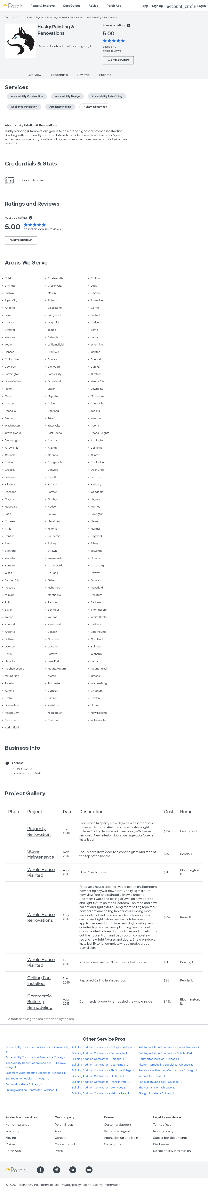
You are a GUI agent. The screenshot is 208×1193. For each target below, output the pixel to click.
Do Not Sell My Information (172, 1151)
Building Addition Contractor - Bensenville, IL (100, 1053)
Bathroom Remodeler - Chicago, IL (27, 1078)
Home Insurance (17, 1125)
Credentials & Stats (31, 163)
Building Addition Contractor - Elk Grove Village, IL (103, 1070)
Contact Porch (65, 1144)
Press (59, 1151)
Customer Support (117, 1125)
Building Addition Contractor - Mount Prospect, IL (169, 1047)
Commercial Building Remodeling (40, 1001)
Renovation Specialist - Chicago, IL (160, 1082)
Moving (11, 1138)
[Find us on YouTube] (89, 1169)
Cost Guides (71, 6)
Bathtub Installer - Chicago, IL (24, 1084)
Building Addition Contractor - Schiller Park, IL (167, 1053)
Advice (93, 6)
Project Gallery (25, 793)
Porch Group (64, 1125)
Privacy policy (163, 1131)
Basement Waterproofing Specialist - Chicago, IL (36, 1073)
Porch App (114, 6)
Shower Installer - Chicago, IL (156, 1087)
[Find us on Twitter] (72, 1169)
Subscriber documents (170, 1138)
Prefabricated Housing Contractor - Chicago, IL (168, 1070)
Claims (10, 1144)
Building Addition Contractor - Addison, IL (32, 1090)
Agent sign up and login (121, 1138)
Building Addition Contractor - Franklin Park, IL (101, 1082)
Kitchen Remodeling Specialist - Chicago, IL (165, 1064)
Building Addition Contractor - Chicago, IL (98, 1059)
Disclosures (161, 1144)
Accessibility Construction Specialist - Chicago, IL (37, 1057)
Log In (186, 6)
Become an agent (117, 1131)
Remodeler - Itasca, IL (152, 1076)
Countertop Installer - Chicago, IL (159, 1059)
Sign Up (157, 6)
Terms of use (162, 1125)
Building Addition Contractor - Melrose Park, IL (101, 1093)
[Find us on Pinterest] (56, 1169)
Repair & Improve (43, 6)
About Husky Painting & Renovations (31, 125)
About (59, 1131)
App (145, 6)
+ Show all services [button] (95, 106)
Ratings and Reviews (32, 203)
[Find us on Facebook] (40, 1169)
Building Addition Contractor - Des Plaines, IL (100, 1064)
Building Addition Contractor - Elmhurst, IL (98, 1076)
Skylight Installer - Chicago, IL (156, 1093)
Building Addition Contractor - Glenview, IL (99, 1087)
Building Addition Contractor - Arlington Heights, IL (104, 1047)
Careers (60, 1138)
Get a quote (112, 1144)
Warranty (12, 1131)
